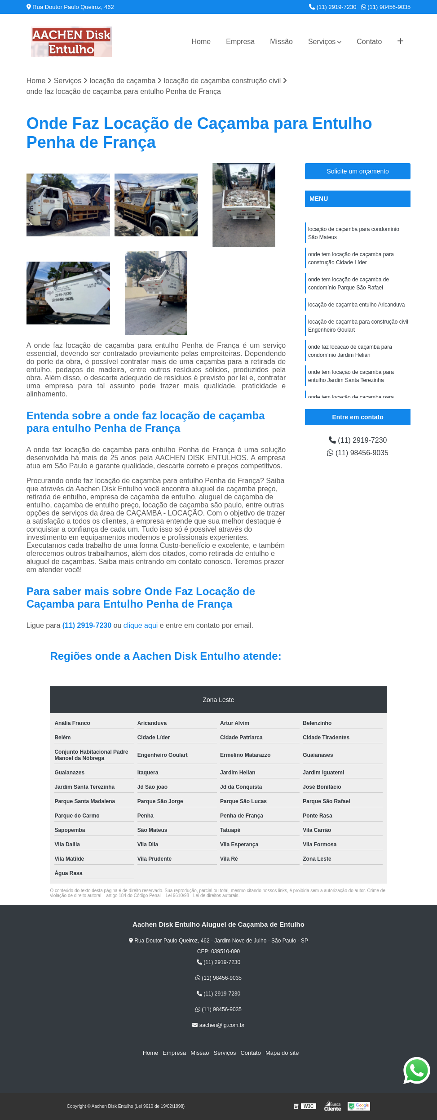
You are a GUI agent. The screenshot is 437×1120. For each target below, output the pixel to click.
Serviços (321, 41)
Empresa (240, 41)
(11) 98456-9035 (386, 7)
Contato (369, 41)
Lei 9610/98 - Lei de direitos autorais (202, 895)
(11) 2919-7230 (333, 7)
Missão (281, 41)
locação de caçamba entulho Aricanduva (356, 305)
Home (201, 41)
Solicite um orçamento (358, 171)
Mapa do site (282, 1052)
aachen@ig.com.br (218, 1025)
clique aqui (141, 625)
